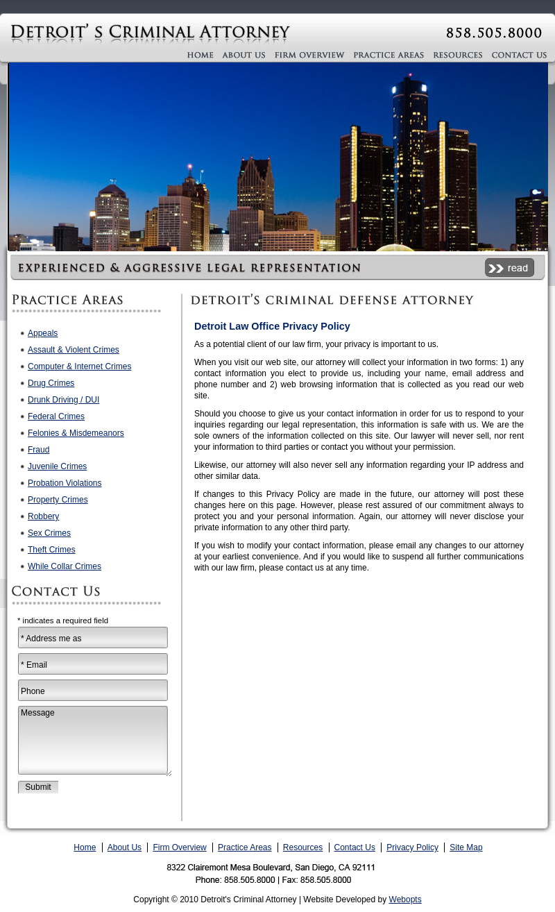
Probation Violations (65, 483)
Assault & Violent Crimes (73, 350)
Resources (303, 847)
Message (95, 741)
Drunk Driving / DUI (63, 400)
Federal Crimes (56, 416)
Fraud (38, 450)
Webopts (405, 899)
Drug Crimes (51, 383)
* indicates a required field (62, 620)
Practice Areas (244, 847)
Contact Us (354, 847)
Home (85, 847)
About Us (125, 847)
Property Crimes (58, 500)
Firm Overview (179, 847)
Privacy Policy (412, 847)
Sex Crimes (49, 533)
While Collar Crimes (64, 566)
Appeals (43, 333)
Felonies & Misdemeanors (76, 433)
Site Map (466, 847)
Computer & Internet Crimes (79, 366)
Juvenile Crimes (57, 466)
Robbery (43, 516)
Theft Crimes (52, 550)
